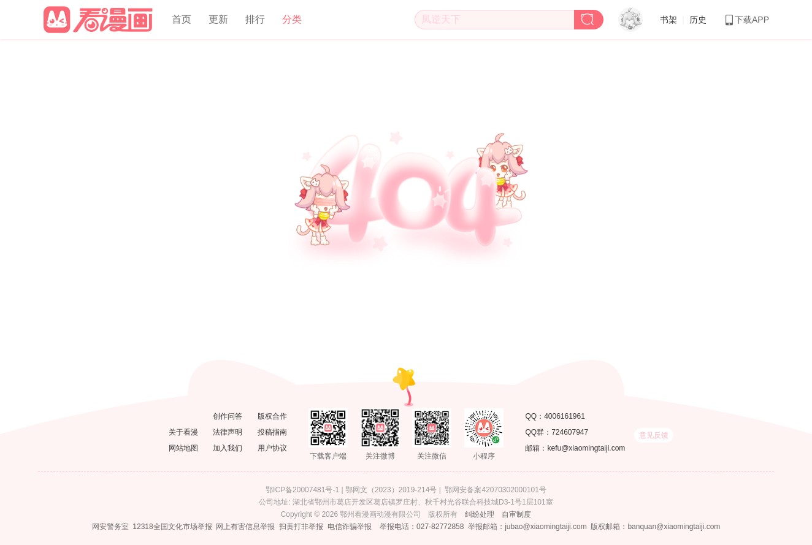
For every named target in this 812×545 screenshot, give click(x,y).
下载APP (746, 20)
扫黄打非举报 (301, 526)
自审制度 (516, 514)
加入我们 (227, 448)
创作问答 (227, 416)
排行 (255, 19)
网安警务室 (110, 526)
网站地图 (183, 448)
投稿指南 (272, 432)
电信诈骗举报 (349, 526)
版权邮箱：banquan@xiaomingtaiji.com (655, 526)
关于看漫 (183, 432)
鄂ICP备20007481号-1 (302, 490)
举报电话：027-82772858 (422, 526)
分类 (292, 19)
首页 (181, 19)
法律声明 (227, 432)
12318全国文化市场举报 (172, 526)
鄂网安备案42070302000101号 (495, 490)
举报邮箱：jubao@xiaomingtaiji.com (527, 526)
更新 (218, 19)
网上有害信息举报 (245, 526)
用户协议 (272, 448)
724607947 (569, 432)
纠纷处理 (479, 514)
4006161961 (564, 416)
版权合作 (272, 416)
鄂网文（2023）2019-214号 (391, 490)
